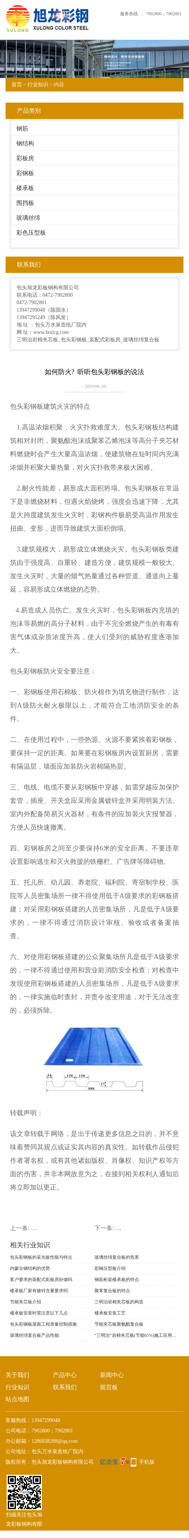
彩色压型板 (31, 232)
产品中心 (65, 1375)
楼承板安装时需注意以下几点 (39, 1313)
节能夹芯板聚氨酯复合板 (118, 1324)
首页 (16, 84)
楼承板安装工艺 (110, 1313)
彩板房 (25, 158)
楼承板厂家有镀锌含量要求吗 (39, 1290)
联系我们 (65, 1387)
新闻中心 (112, 1375)
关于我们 (17, 1375)
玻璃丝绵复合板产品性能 (34, 1335)
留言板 (109, 1387)
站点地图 (17, 1399)
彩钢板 (25, 173)
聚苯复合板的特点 (112, 1290)
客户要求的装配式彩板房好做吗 (41, 1279)
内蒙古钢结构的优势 (30, 1268)
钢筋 (22, 128)
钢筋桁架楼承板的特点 (116, 1279)
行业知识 (37, 84)
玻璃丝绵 (28, 218)
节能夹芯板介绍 (25, 1301)
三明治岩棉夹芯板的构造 (118, 1301)
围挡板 (25, 203)
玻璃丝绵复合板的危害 (116, 1257)
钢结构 (25, 143)
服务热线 (129, 13)
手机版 (147, 1462)
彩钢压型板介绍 (110, 1268)
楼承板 (25, 188)
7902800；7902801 (164, 13)
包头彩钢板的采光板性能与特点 (41, 1257)
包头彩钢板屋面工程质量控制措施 (43, 1324)
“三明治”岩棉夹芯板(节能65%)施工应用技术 (135, 1335)
